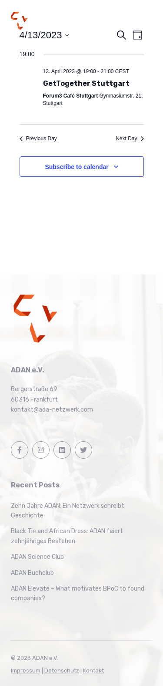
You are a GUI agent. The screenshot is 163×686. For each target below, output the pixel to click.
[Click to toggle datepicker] (45, 35)
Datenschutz (61, 670)
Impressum (25, 670)
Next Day (129, 138)
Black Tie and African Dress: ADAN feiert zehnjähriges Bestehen (67, 535)
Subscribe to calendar (76, 166)
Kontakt (93, 670)
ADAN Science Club (37, 557)
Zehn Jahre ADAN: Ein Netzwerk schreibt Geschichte (67, 510)
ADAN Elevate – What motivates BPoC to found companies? (77, 593)
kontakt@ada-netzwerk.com (52, 409)
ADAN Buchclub (32, 573)
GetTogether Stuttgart (86, 83)
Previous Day (38, 138)
